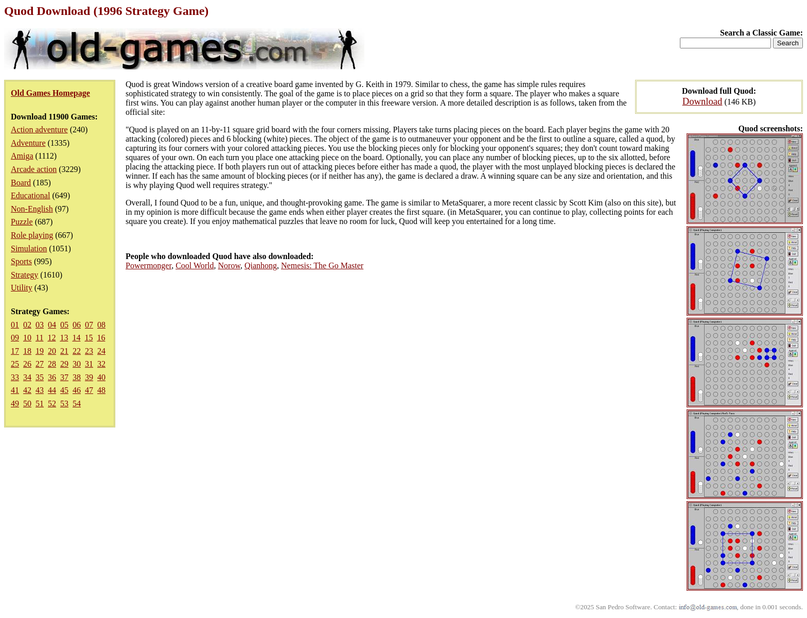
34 (27, 377)
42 (27, 390)
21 (64, 351)
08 (101, 324)
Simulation (29, 248)
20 (52, 351)
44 (52, 390)
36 (52, 377)
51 (40, 403)
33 (15, 377)
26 (27, 363)
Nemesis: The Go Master (322, 265)
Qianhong (260, 265)
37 (64, 377)
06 (77, 324)
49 (15, 403)
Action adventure (39, 129)
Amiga (22, 155)
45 (64, 390)
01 (15, 324)
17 (15, 351)
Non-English (32, 208)
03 (40, 324)
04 (52, 324)
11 (39, 337)
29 (64, 363)
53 (64, 403)
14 (76, 337)
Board (21, 182)
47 (89, 390)
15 (88, 337)
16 (101, 337)
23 (89, 351)
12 (51, 337)
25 (15, 363)
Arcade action (34, 169)
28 (52, 363)
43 (40, 390)
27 (40, 363)
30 (77, 363)
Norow (229, 265)
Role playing (32, 235)
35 (40, 377)
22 (77, 351)
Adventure (28, 143)
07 (89, 324)
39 (89, 377)
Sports (21, 261)
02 (27, 324)
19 (40, 351)
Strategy (24, 274)
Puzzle (22, 221)
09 (15, 337)
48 (101, 390)
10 (27, 337)
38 (77, 377)
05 (64, 324)
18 (27, 351)
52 (52, 403)
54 (77, 403)
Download (702, 101)
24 (101, 351)
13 (64, 337)
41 (15, 390)
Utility (21, 287)
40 (101, 377)
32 (101, 363)
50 (27, 403)
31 (89, 363)
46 (77, 390)
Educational (30, 195)
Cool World (195, 265)
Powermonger (148, 265)
